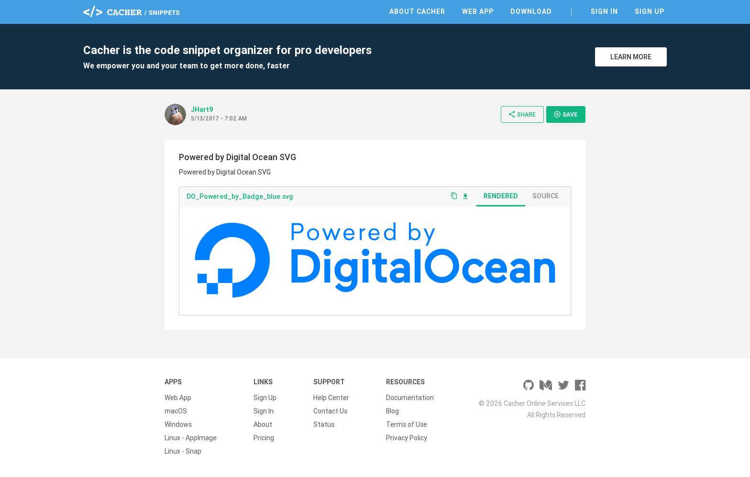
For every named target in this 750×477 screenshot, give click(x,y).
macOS (176, 411)
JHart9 (202, 109)
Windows (178, 424)
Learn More (630, 57)
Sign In (604, 11)
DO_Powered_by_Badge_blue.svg (240, 196)
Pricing (264, 438)
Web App (478, 11)
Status (323, 424)
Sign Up (649, 11)
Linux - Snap (183, 451)
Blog (392, 411)
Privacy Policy (406, 438)
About (263, 424)
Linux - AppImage (191, 438)
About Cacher (417, 11)
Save (565, 114)
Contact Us (330, 411)
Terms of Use (406, 424)
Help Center (331, 397)
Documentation (410, 397)
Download (531, 11)
